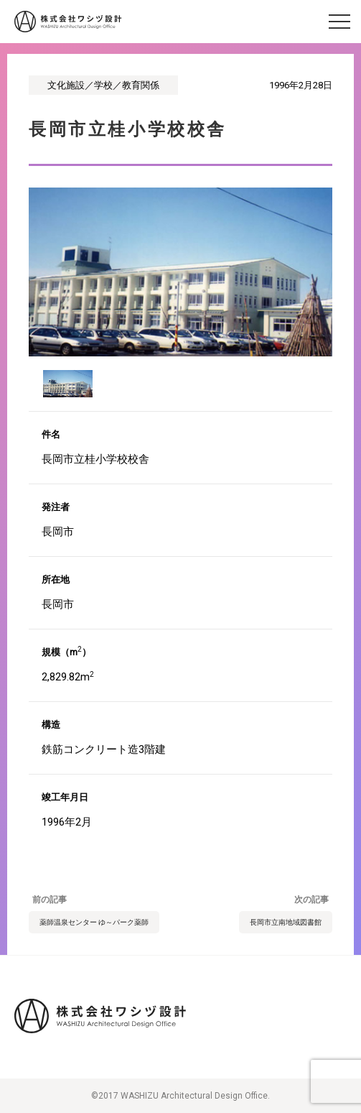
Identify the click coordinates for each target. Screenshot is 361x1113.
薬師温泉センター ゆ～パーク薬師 (94, 922)
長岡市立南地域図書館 (286, 922)
